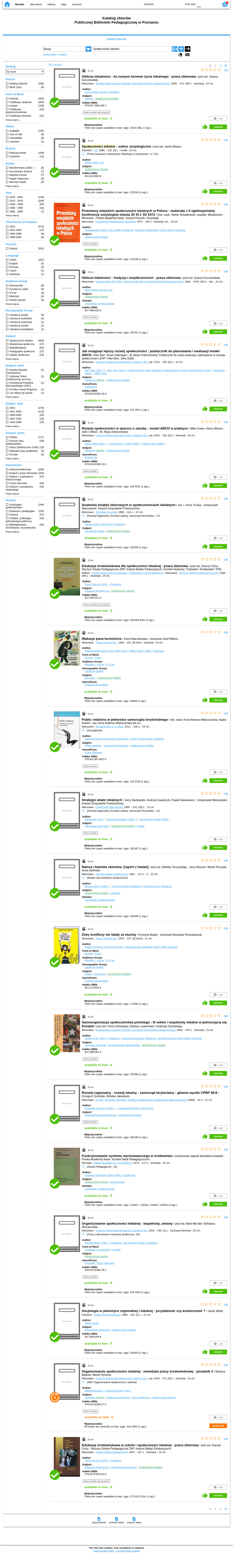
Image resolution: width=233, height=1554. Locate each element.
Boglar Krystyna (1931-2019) (104, 947)
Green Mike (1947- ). (97, 443)
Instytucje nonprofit (95, 1045)
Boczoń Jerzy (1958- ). (98, 886)
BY (179, 3)
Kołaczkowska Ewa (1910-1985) (106, 651)
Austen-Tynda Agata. (147, 738)
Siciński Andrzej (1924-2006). (180, 1038)
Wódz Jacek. (94, 162)
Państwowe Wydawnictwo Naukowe (116, 221)
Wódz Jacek (91, 1323)
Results (19, 4)
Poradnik (90, 1263)
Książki (89, 657)
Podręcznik (91, 387)
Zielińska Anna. (157, 886)
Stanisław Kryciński (106, 512)
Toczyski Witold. (127, 886)
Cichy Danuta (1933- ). (103, 584)
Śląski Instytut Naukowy (107, 1314)
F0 (199, 3)
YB (172, 3)
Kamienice (99, 974)
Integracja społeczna (117, 1397)
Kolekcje (63, 54)
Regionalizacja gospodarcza (100, 1115)
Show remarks (90, 244)
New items (36, 4)
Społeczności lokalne (96, 237)
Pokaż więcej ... (13, 120)
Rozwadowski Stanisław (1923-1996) (152, 947)
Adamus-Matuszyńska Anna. (106, 738)
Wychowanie (117, 1182)
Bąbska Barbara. (94, 1390)
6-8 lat (100, 664)
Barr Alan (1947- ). (95, 370)
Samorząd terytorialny (116, 745)
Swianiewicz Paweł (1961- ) (155, 819)
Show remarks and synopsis (96, 112)
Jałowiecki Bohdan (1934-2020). (136, 1108)
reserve (218, 127)
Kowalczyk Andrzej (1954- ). (122, 819)
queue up (218, 1425)
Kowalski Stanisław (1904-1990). (110, 1175)
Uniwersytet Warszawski (109, 807)
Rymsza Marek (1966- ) (118, 1390)
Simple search (50, 54)
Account (76, 4)
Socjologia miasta (94, 531)
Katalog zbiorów (116, 39)
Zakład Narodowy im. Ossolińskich (112, 1162)
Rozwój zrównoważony (124, 1467)
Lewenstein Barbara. (139, 1038)
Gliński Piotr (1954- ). (102, 1038)
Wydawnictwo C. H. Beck (110, 726)
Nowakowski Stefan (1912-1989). (109, 230)
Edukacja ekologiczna (97, 591)
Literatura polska (94, 671)
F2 (213, 3)
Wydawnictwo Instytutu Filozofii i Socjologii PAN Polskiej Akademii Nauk (136, 1030)
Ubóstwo (115, 893)
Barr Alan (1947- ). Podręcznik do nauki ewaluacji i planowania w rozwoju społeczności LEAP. (159, 370)
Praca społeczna (141, 1397)
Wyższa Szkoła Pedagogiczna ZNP (198, 573)
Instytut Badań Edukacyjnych (112, 1452)
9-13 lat (110, 664)
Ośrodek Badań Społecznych (112, 874)
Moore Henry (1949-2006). (125, 443)
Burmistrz (90, 678)
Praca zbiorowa (93, 752)
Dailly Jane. (100, 373)
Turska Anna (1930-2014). (105, 524)
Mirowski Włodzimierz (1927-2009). (160, 230)
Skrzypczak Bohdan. (140, 1243)
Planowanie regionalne (97, 1330)
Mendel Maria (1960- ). (103, 1243)
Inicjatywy (94, 380)
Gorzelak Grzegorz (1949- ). (101, 1108)
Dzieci (88, 974)
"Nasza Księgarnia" (106, 642)
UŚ (95, 150)
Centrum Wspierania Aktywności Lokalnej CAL (121, 362)
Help (63, 4)
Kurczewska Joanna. (102, 92)
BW (165, 3)
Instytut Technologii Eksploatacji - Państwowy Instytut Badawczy (127, 573)
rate (226, 70)
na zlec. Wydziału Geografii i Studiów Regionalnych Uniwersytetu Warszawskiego (141, 1100)
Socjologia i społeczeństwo (100, 303)
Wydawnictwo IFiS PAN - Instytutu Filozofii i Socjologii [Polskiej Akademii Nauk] (140, 281)
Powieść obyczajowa (96, 684)
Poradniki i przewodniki (97, 1249)
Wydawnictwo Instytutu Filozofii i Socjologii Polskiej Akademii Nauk (133, 83)
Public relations (93, 745)
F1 (205, 3)
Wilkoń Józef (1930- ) (146, 651)
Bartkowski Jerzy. (95, 819)
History (51, 4)
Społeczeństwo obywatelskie (124, 1045)
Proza (98, 657)
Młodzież (90, 664)
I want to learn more (103, 1551)
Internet (89, 98)
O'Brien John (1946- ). (154, 443)
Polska (140, 826)
